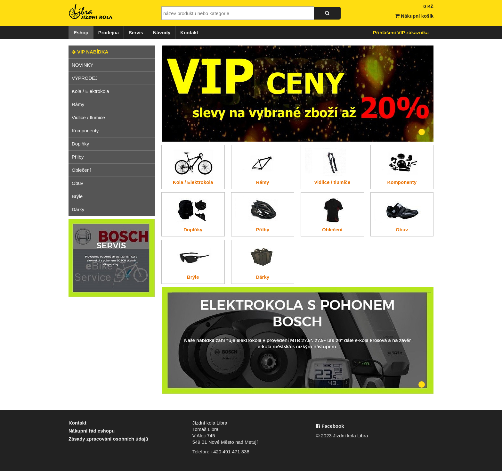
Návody (161, 32)
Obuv (77, 183)
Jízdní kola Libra (91, 11)
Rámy (78, 104)
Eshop (81, 32)
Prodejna (108, 32)
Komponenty (85, 130)
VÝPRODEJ (85, 78)
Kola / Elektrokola (90, 91)
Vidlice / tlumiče (88, 117)
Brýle (77, 196)
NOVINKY (82, 65)
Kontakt (189, 32)
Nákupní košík (414, 16)
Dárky (78, 209)
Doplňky (80, 143)
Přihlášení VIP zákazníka (401, 32)
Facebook (330, 426)
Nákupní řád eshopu (92, 431)
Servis (136, 32)
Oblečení (81, 170)
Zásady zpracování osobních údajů (108, 439)
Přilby (78, 157)
